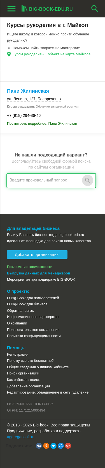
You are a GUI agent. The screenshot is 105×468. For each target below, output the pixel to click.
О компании (17, 323)
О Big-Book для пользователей (33, 298)
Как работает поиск (23, 380)
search (95, 8)
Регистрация (17, 354)
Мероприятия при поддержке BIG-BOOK (41, 279)
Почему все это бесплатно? (30, 360)
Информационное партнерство (33, 317)
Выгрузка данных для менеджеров (38, 273)
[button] (39, 446)
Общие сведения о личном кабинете (38, 367)
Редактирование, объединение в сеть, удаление (47, 392)
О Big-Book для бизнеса (27, 304)
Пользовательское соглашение (33, 330)
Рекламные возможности (30, 267)
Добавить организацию (37, 254)
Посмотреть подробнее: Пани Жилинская (42, 123)
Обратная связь (20, 310)
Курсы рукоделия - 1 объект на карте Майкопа (51, 54)
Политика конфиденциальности (34, 336)
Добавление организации (28, 386)
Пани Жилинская (28, 91)
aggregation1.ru (20, 437)
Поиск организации (23, 373)
